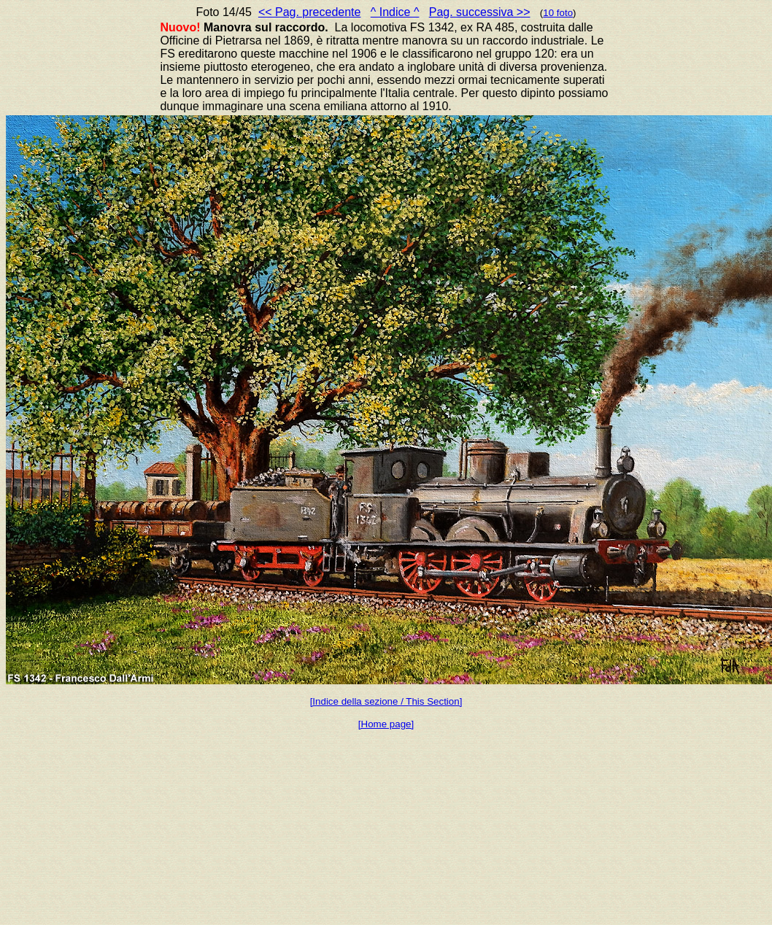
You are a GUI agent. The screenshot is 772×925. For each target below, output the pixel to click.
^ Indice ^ (395, 12)
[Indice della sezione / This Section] (386, 701)
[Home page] (386, 724)
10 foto (558, 12)
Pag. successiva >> (479, 12)
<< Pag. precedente (309, 12)
